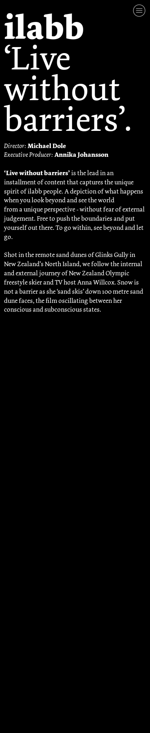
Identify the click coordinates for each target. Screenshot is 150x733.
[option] (75, 461)
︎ (139, 10)
